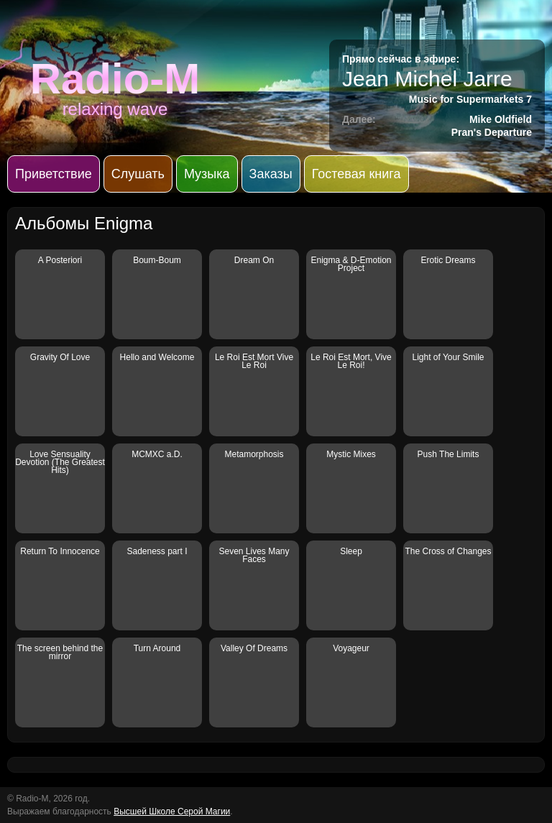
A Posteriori (60, 260)
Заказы (271, 174)
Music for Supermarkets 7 (470, 99)
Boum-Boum (157, 260)
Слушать (138, 174)
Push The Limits (448, 454)
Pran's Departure (491, 132)
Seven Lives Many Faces (253, 555)
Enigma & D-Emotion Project (350, 264)
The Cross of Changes (448, 551)
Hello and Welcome (157, 357)
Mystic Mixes (351, 454)
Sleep (351, 551)
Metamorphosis (253, 454)
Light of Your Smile (448, 357)
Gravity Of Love (60, 357)
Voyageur (351, 648)
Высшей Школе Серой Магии (172, 811)
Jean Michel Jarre (427, 79)
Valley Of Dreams (254, 648)
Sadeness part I (156, 551)
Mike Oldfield (500, 119)
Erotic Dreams (447, 260)
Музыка (207, 174)
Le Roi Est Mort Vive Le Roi (254, 361)
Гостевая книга (356, 174)
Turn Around (157, 648)
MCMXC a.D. (157, 454)
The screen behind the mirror (60, 652)
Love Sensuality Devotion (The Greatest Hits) (60, 462)
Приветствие (53, 174)
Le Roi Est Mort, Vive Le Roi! (351, 361)
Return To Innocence (60, 551)
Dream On (254, 260)
